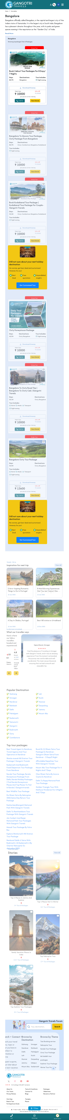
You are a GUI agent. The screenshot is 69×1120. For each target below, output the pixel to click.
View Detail (35, 101)
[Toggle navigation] (62, 4)
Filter (34, 1108)
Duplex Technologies (40, 1111)
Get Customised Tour (28, 285)
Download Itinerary (29, 88)
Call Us (19, 101)
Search (57, 1026)
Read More (9, 33)
